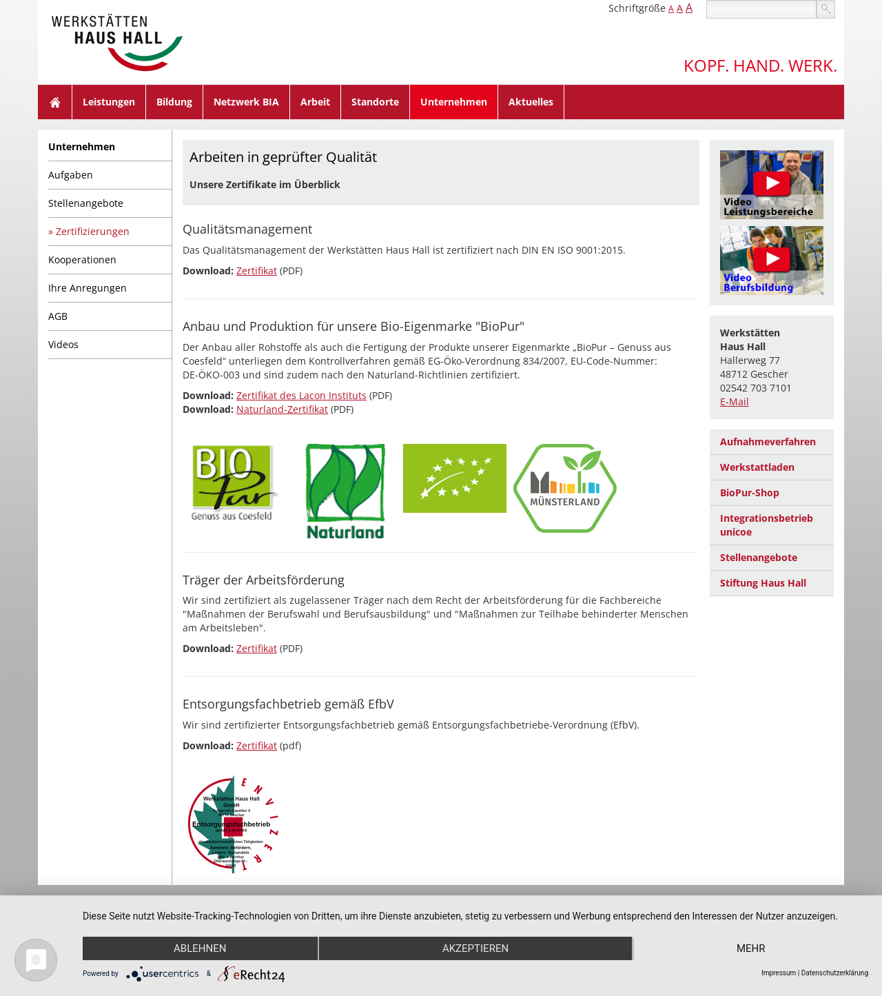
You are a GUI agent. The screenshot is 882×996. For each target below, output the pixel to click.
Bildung (174, 101)
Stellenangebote (85, 203)
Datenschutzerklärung (834, 973)
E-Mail (734, 401)
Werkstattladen (757, 467)
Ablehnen (200, 948)
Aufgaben (70, 174)
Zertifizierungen (93, 231)
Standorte (375, 101)
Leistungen (109, 101)
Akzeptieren (475, 948)
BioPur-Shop (749, 492)
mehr (751, 948)
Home (55, 102)
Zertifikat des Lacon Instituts (301, 395)
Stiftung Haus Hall (763, 582)
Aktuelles (531, 101)
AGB (58, 316)
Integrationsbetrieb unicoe (766, 524)
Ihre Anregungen (87, 287)
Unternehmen (453, 101)
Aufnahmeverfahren (768, 441)
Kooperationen (82, 259)
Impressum (778, 973)
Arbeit (315, 101)
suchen (826, 9)
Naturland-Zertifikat (282, 409)
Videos (63, 344)
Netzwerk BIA (246, 101)
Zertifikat (256, 270)
